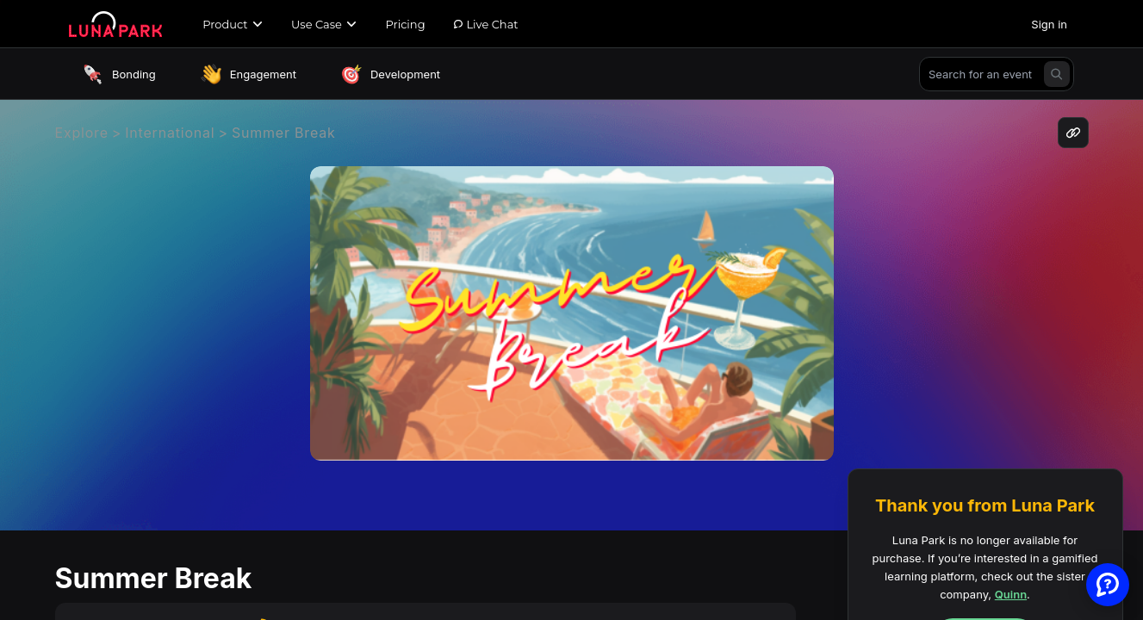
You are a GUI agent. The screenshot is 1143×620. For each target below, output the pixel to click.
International (169, 132)
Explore (82, 132)
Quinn (1011, 594)
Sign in (1049, 24)
